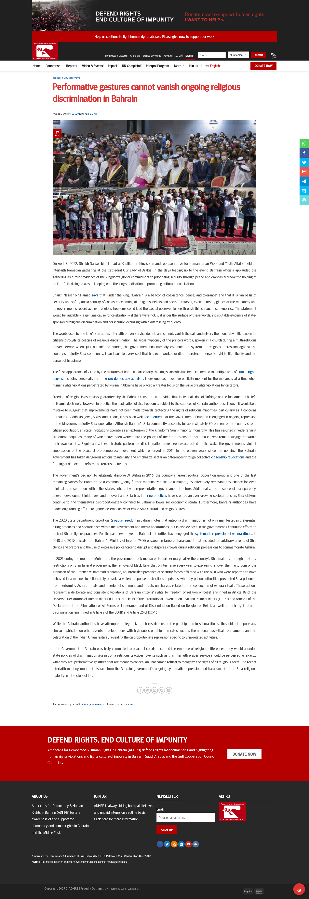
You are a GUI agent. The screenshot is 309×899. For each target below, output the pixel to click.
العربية (179, 55)
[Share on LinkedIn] (169, 690)
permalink (129, 704)
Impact (112, 65)
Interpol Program (157, 65)
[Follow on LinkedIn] (181, 844)
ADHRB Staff (91, 113)
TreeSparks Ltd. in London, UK (124, 888)
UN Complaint (131, 65)
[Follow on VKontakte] (195, 844)
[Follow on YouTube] (188, 844)
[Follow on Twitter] (167, 844)
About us (168, 55)
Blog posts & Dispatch (116, 55)
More (179, 65)
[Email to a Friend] (154, 690)
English (190, 56)
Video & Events (92, 65)
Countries (53, 65)
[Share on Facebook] (140, 690)
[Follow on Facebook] (160, 844)
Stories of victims (152, 55)
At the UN (135, 55)
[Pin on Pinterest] (161, 690)
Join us (194, 65)
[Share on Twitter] (147, 690)
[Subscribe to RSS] (174, 844)
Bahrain (57, 78)
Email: (160, 809)
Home (36, 65)
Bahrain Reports (71, 78)
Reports (71, 65)
